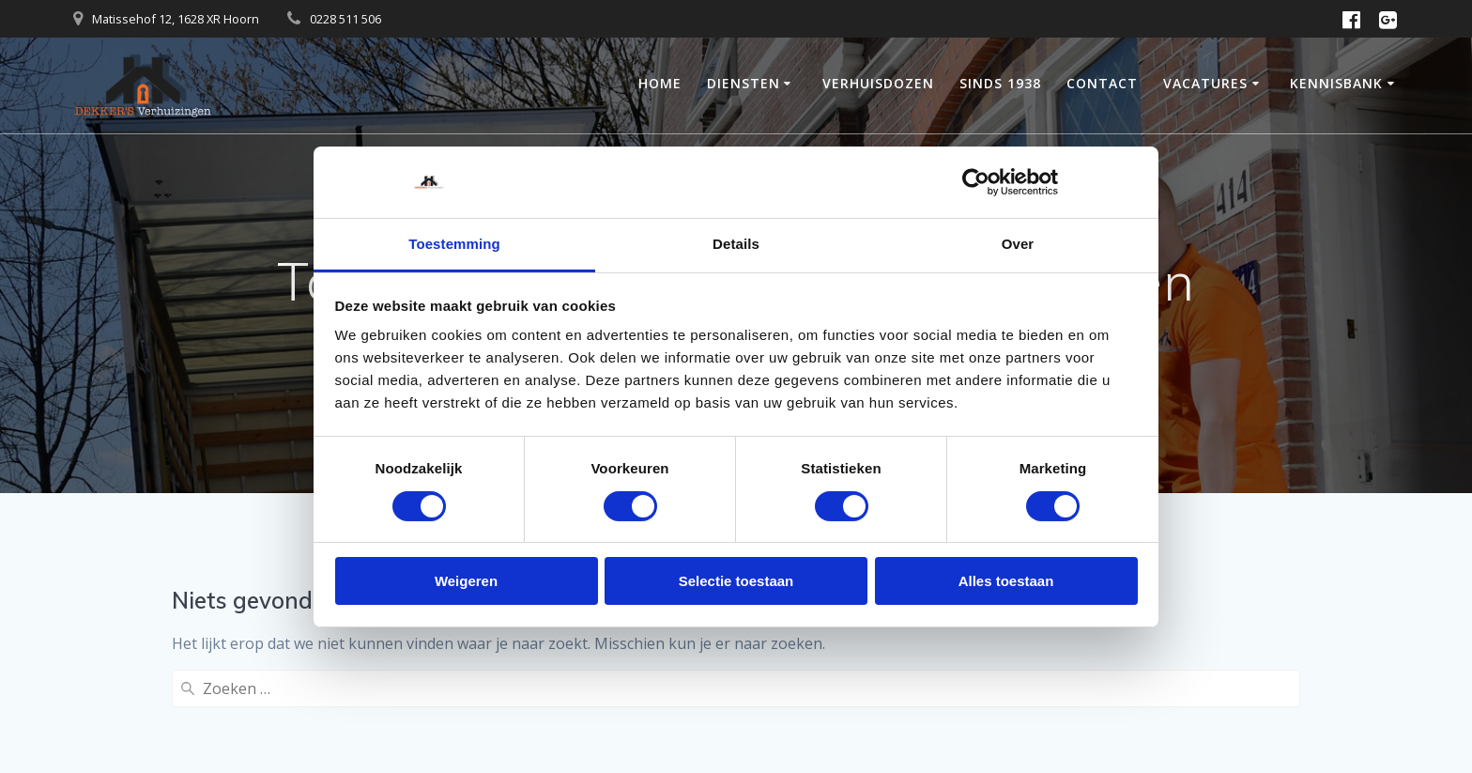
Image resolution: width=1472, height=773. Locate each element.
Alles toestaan (1006, 581)
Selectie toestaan (736, 581)
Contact (1102, 83)
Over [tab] (1018, 244)
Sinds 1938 (1000, 83)
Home (660, 83)
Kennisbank (1336, 83)
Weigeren (466, 581)
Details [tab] (736, 244)
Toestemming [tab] (454, 244)
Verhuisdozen (878, 83)
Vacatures (1205, 83)
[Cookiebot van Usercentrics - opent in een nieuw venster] (976, 182)
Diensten (743, 83)
